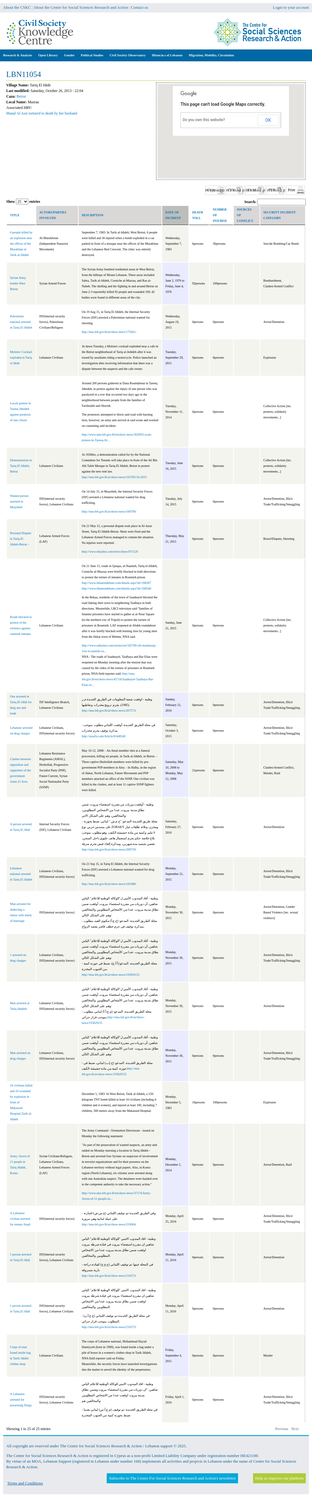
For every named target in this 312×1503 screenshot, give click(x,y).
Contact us (139, 7)
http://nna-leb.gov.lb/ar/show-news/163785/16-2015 (114, 477)
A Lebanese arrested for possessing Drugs (21, 1399)
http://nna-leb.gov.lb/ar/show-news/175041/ (109, 332)
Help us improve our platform (279, 1478)
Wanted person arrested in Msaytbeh (19, 501)
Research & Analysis (17, 55)
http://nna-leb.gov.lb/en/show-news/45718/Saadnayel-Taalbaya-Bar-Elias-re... (118, 679)
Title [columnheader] (15, 215)
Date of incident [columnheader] (173, 215)
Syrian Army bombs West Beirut (18, 283)
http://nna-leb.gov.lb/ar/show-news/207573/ (109, 710)
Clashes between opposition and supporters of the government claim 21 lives (20, 770)
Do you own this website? (204, 120)
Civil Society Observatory (127, 55)
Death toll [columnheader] (197, 215)
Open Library (48, 55)
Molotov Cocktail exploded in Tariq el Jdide (21, 357)
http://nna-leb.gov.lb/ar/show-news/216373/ (109, 1275)
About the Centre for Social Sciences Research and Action (80, 7)
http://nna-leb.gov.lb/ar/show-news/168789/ (109, 511)
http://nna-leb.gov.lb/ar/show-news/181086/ (109, 884)
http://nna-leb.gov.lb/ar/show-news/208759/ (109, 849)
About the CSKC (17, 7)
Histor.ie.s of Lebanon (167, 55)
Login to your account (291, 7)
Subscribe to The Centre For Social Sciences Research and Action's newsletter (172, 1478)
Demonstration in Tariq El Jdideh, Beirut (21, 465)
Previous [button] (281, 1429)
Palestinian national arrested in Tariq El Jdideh (21, 321)
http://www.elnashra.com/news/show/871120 (110, 551)
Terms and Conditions (25, 1483)
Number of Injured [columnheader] (220, 215)
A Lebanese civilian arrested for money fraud (20, 1218)
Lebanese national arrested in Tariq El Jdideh (21, 874)
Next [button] (295, 1429)
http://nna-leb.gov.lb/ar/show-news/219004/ (109, 1224)
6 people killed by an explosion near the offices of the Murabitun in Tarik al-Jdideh (21, 244)
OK (268, 120)
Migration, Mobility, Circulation (211, 55)
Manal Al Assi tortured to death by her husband (41, 113)
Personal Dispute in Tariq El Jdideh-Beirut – (20, 538)
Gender (69, 55)
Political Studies (92, 55)
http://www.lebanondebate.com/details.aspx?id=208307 (116, 583)
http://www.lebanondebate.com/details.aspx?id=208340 (116, 588)
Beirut (21, 96)
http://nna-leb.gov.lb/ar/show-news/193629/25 (110, 974)
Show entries (23, 201)
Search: (275, 202)
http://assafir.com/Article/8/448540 (103, 736)
